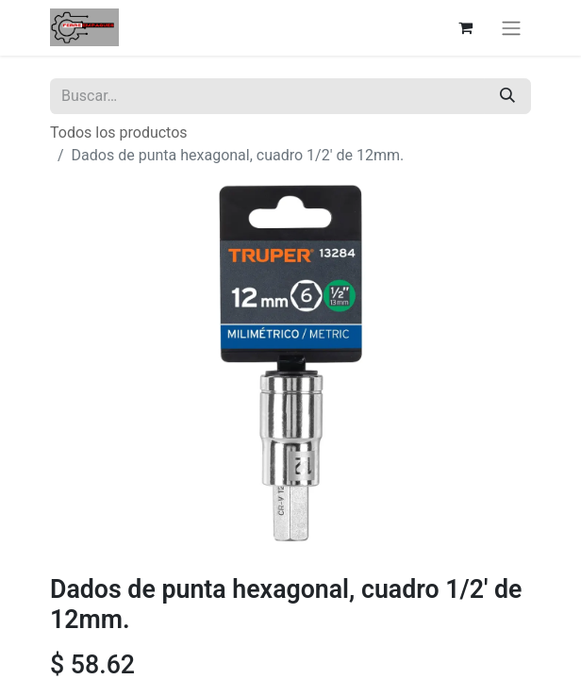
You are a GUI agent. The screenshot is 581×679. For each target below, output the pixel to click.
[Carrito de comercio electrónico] (465, 27)
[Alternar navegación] (511, 28)
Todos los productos (119, 132)
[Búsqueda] (507, 96)
